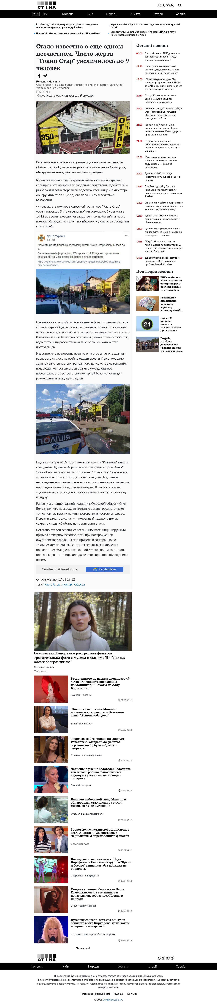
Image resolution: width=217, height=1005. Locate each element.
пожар (67, 584)
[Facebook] (39, 76)
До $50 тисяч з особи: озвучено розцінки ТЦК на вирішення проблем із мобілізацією (162, 261)
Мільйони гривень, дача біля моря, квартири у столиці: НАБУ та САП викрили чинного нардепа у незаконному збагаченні (163, 84)
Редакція (118, 994)
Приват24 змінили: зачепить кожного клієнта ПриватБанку (68, 33)
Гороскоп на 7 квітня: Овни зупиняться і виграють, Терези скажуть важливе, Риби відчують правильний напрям (163, 130)
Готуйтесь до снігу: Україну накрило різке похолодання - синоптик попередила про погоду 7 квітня (67, 26)
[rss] (172, 5)
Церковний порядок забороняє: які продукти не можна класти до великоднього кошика (163, 231)
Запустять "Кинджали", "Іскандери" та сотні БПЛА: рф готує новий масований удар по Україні (143, 33)
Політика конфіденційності (95, 994)
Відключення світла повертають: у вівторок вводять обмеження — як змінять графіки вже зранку (164, 206)
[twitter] (167, 5)
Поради (111, 14)
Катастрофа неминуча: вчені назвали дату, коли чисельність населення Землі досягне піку (162, 69)
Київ (90, 14)
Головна (68, 14)
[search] (179, 5)
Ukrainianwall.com (113, 1000)
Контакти (132, 994)
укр (35, 14)
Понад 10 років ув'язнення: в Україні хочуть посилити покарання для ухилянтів (160, 98)
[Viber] (51, 76)
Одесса (79, 584)
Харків (180, 14)
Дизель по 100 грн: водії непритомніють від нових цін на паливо (162, 176)
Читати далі (83, 948)
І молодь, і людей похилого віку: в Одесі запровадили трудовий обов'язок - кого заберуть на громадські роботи (163, 113)
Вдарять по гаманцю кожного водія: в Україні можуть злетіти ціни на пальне (162, 219)
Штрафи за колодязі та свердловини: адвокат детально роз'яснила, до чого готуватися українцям (162, 146)
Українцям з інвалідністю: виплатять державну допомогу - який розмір (146, 26)
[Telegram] (45, 76)
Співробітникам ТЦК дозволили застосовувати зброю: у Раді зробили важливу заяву (162, 56)
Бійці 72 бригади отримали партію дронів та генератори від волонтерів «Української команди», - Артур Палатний (164, 246)
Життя (135, 14)
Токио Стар (52, 584)
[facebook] (159, 5)
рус (45, 14)
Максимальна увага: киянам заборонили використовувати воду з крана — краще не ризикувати (161, 162)
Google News (104, 569)
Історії (158, 14)
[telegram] (163, 5)
